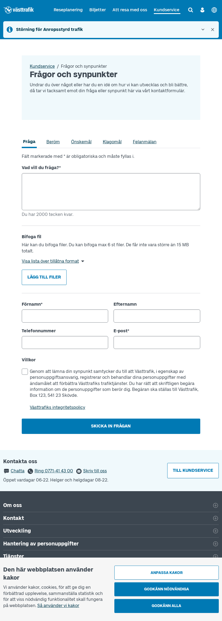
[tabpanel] (111, 294)
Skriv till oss (95, 470)
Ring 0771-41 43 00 (54, 470)
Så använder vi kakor (58, 605)
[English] (214, 10)
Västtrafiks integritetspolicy (57, 407)
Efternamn (125, 304)
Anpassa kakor (167, 572)
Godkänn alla (166, 606)
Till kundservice (193, 470)
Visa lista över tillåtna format (50, 261)
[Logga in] (202, 10)
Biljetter (97, 9)
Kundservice (166, 9)
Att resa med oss (129, 9)
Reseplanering (68, 9)
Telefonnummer (39, 330)
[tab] (29, 142)
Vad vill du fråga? (41, 167)
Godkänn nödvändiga (166, 589)
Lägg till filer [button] (44, 277)
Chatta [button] (17, 470)
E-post (121, 330)
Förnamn (32, 304)
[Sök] (190, 10)
